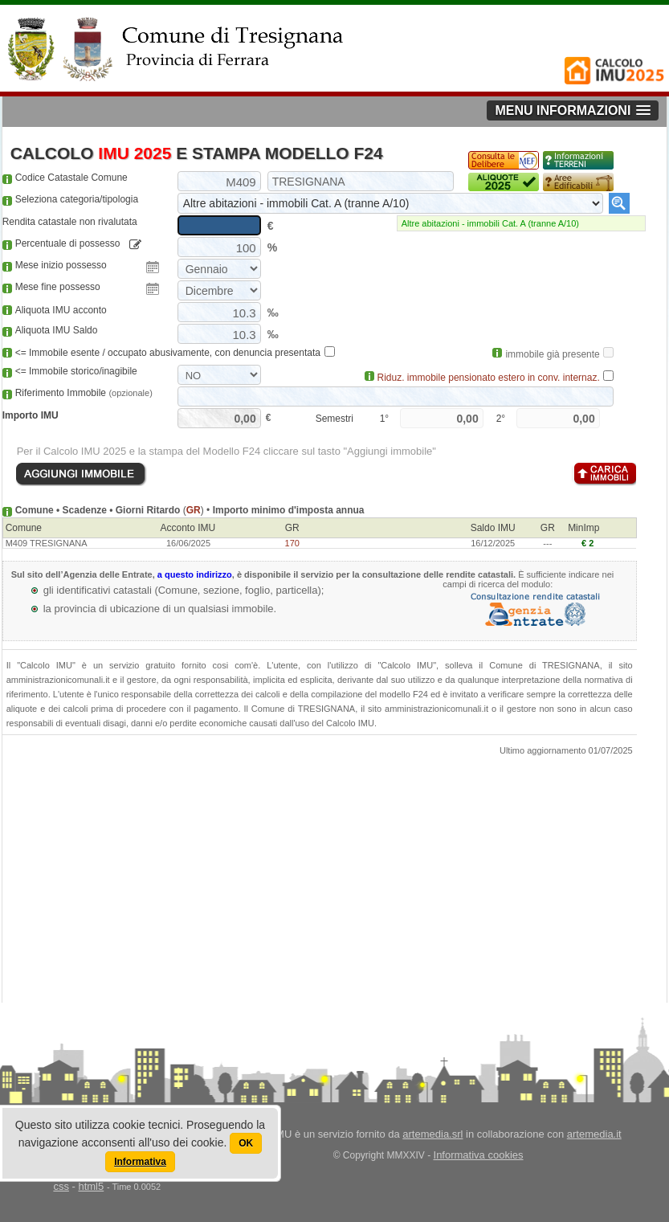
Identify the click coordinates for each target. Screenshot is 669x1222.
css (61, 1186)
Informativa (140, 1161)
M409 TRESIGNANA (47, 543)
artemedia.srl (432, 1134)
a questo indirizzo (194, 574)
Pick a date (152, 267)
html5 (91, 1186)
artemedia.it (594, 1134)
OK (246, 1143)
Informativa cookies (479, 1155)
